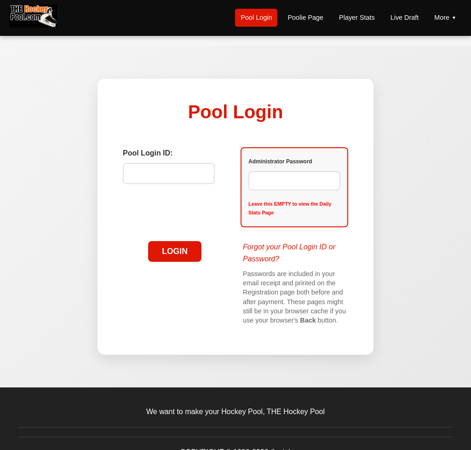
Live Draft (405, 17)
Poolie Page (305, 17)
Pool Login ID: (147, 153)
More (441, 17)
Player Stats (357, 17)
